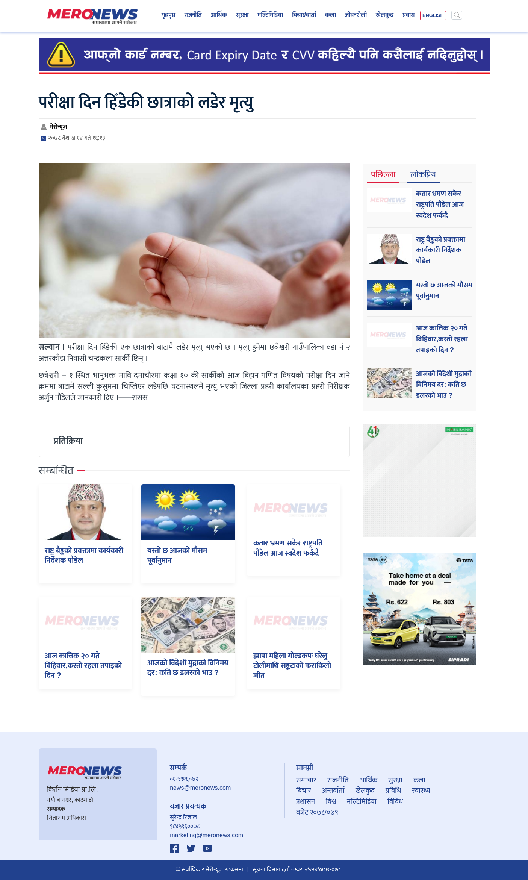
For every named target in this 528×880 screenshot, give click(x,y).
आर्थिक (219, 15)
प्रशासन (305, 801)
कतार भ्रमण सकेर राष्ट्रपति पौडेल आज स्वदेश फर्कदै (287, 548)
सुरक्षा (242, 15)
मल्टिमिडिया (270, 15)
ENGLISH (433, 16)
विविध (395, 801)
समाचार (306, 780)
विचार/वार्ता (304, 15)
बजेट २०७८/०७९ (317, 812)
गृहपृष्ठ (168, 15)
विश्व (331, 801)
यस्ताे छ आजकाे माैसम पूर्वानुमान (177, 555)
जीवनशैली (356, 15)
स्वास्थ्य (421, 791)
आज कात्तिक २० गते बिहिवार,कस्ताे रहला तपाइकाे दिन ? (83, 666)
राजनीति (193, 15)
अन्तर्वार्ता (333, 791)
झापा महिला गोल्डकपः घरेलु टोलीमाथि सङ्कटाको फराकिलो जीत (292, 666)
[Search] (456, 15)
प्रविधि (393, 791)
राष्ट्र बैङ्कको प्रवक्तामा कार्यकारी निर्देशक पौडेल (84, 555)
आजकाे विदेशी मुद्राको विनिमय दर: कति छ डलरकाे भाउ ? (187, 668)
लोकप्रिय (423, 175)
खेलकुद (384, 15)
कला (330, 15)
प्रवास (408, 15)
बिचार (303, 791)
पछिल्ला (383, 175)
